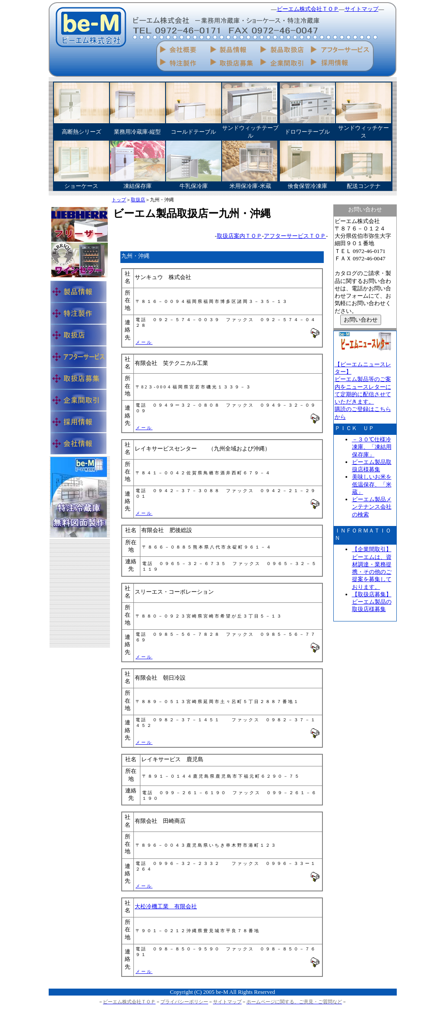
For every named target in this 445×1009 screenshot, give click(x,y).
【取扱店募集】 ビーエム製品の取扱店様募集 (372, 602)
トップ (119, 200)
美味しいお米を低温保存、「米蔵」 (372, 484)
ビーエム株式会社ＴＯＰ (308, 9)
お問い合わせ (361, 319)
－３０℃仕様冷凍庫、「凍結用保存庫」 (372, 447)
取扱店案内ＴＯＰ (239, 236)
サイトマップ (362, 9)
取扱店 (138, 200)
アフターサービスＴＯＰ (295, 236)
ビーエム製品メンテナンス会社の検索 (372, 507)
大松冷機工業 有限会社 (166, 906)
